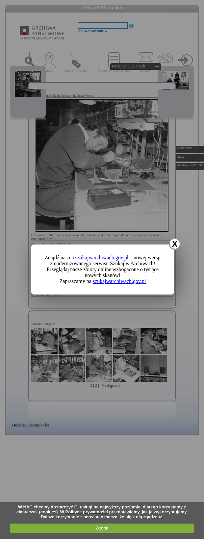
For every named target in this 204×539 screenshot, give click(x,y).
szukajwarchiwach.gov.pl (102, 257)
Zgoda (102, 528)
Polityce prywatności (86, 511)
